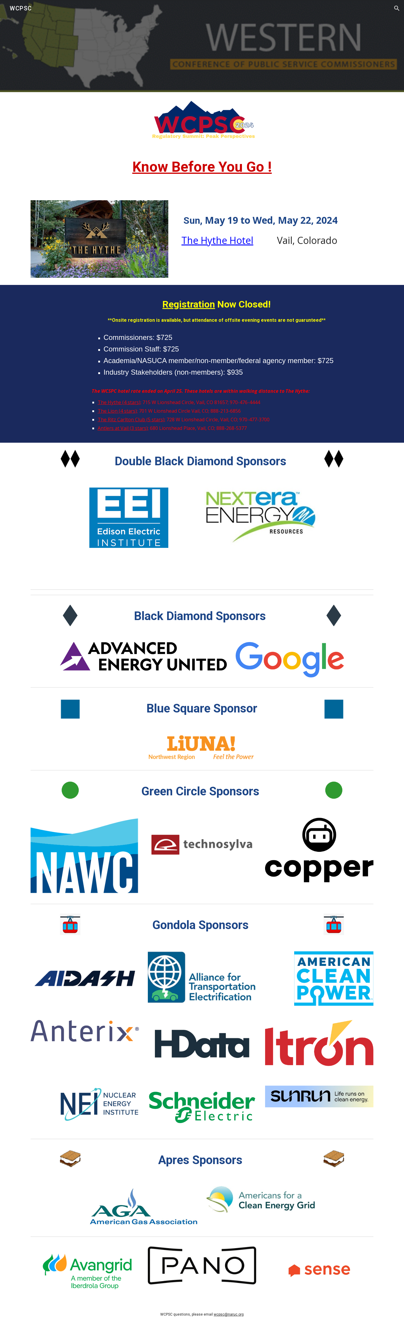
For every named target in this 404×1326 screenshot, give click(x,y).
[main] (202, 170)
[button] (397, 8)
